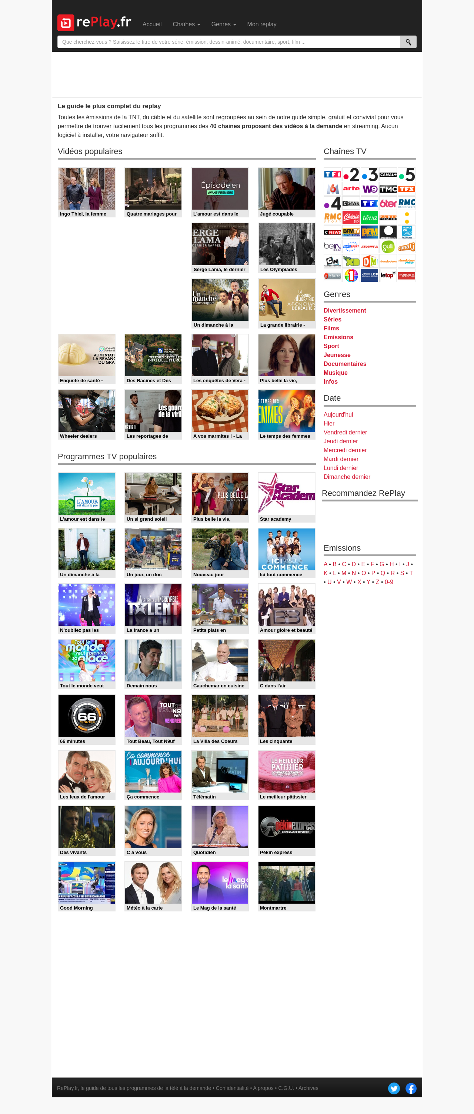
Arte (351, 189)
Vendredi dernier (345, 432)
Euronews (388, 232)
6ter (388, 203)
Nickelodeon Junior (406, 261)
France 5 (406, 174)
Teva (369, 217)
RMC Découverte (406, 203)
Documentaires (345, 364)
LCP (369, 275)
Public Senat (406, 275)
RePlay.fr (67, 1088)
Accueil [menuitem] (152, 24)
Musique (336, 373)
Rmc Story (332, 217)
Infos (331, 381)
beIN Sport (332, 246)
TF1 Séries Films (369, 203)
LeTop (388, 275)
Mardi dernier (341, 459)
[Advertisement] (237, 74)
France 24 (406, 232)
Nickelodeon (388, 261)
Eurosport (351, 246)
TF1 (332, 174)
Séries (332, 319)
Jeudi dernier (341, 441)
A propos (263, 1088)
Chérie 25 (351, 217)
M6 (332, 189)
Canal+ (388, 174)
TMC (388, 189)
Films (331, 328)
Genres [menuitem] (223, 24)
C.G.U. (286, 1088)
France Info (406, 217)
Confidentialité (232, 1088)
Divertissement (345, 310)
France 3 (369, 174)
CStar (351, 203)
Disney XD (351, 261)
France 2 (351, 174)
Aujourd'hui (338, 414)
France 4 (332, 203)
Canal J (406, 246)
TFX (406, 189)
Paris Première (388, 217)
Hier (329, 423)
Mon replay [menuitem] (262, 24)
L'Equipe (369, 246)
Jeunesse (337, 355)
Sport (331, 346)
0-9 (389, 582)
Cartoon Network (332, 261)
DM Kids (369, 261)
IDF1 (351, 275)
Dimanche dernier (347, 477)
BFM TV (351, 232)
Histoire (332, 275)
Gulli (388, 246)
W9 (369, 189)
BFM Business (369, 232)
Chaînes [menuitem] (186, 24)
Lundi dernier (341, 468)
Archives (308, 1088)
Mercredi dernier (345, 450)
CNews (332, 232)
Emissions (338, 337)
